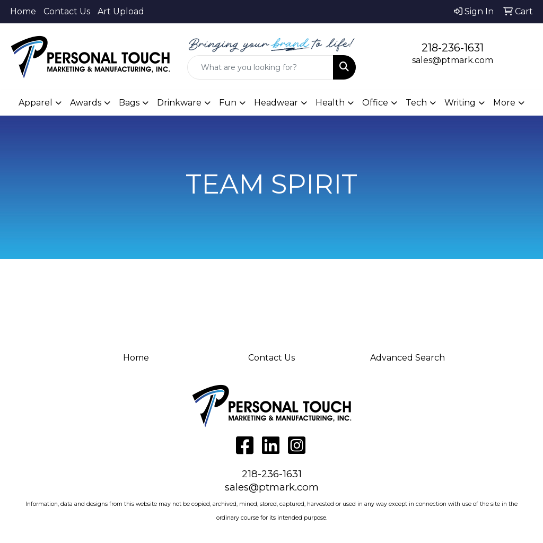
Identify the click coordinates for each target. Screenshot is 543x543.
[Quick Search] (260, 67)
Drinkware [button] (179, 103)
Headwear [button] (276, 103)
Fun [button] (228, 103)
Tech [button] (416, 103)
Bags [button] (129, 103)
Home (23, 11)
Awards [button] (85, 103)
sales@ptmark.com (452, 60)
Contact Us (66, 11)
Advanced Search (407, 358)
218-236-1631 (453, 47)
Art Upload (121, 11)
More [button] (504, 103)
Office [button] (375, 103)
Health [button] (330, 103)
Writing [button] (460, 103)
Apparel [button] (35, 103)
